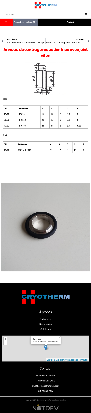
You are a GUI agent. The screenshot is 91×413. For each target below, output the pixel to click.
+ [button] (5, 339)
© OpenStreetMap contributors (75, 360)
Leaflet (50, 360)
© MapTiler (58, 360)
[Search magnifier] (86, 14)
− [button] (5, 342)
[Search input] (44, 14)
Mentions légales (58, 400)
